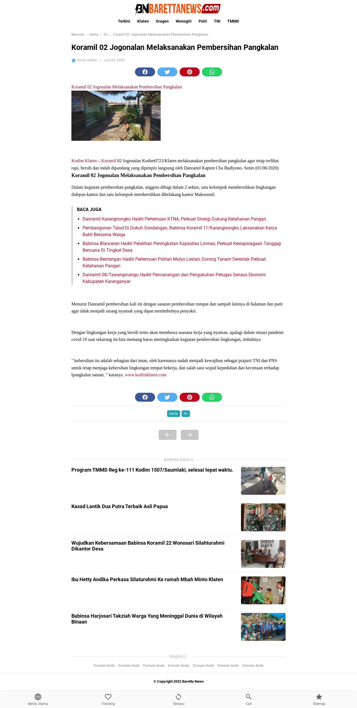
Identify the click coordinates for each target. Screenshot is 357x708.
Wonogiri (184, 21)
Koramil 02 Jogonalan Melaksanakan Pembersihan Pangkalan (126, 197)
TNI (217, 21)
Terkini (124, 21)
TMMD (233, 21)
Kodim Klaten (84, 381)
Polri (203, 21)
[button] (145, 71)
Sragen (162, 21)
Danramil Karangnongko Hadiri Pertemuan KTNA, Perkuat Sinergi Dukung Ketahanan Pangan (174, 439)
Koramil (108, 381)
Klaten (143, 21)
